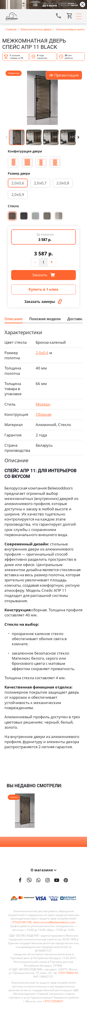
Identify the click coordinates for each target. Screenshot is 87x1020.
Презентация (64, 75)
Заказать (43, 274)
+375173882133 (68, 973)
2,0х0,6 (17, 182)
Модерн (43, 404)
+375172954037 (53, 1001)
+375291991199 (21, 922)
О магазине (43, 870)
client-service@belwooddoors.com (54, 922)
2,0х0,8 (62, 182)
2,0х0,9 (17, 194)
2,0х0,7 (40, 182)
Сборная (43, 414)
